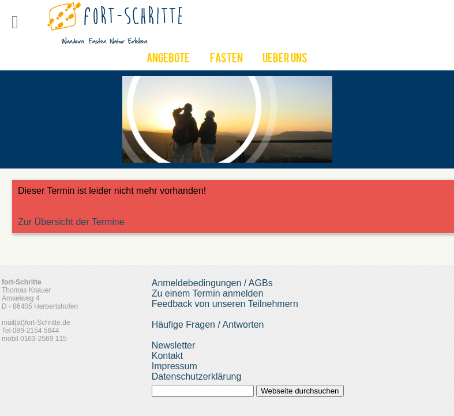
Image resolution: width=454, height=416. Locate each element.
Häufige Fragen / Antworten (208, 324)
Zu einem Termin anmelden (208, 293)
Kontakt (167, 356)
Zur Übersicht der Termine (71, 222)
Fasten (226, 59)
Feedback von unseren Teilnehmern (225, 304)
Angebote (168, 59)
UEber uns (284, 59)
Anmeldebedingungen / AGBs (212, 283)
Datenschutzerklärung (197, 376)
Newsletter (174, 345)
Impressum (174, 366)
